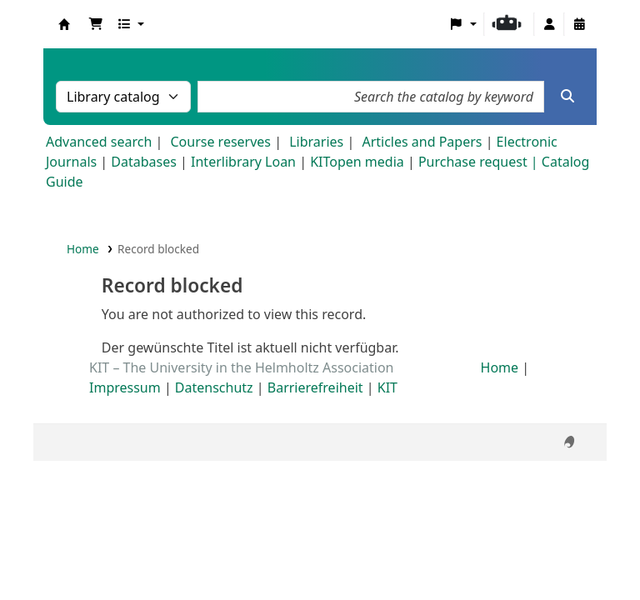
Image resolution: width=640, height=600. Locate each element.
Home (83, 249)
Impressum (125, 387)
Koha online (64, 24)
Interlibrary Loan (243, 161)
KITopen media (357, 161)
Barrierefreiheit (315, 387)
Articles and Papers (422, 141)
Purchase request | (480, 161)
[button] (96, 24)
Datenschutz (214, 387)
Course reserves (220, 141)
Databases (144, 161)
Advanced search (99, 141)
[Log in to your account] (549, 24)
